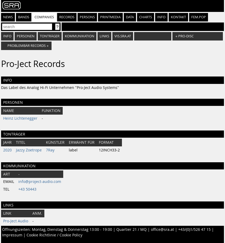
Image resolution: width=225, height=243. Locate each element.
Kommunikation (79, 36)
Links (104, 36)
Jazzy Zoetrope (29, 150)
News (8, 17)
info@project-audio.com (39, 181)
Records (66, 17)
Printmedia (110, 17)
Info (161, 17)
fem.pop (198, 17)
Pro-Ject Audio (15, 221)
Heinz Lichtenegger (20, 118)
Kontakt (178, 17)
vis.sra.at (122, 36)
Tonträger (50, 36)
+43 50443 (27, 189)
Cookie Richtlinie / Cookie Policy (54, 235)
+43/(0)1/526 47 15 (194, 229)
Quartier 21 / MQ (131, 229)
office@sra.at (162, 229)
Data (130, 17)
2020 (7, 150)
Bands (23, 17)
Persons (87, 17)
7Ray (50, 150)
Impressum (12, 235)
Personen (26, 36)
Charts (145, 17)
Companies (44, 17)
